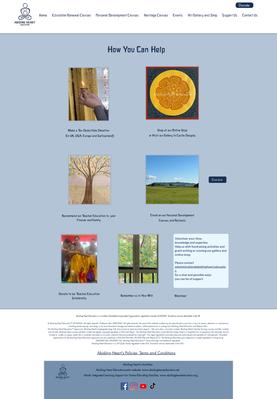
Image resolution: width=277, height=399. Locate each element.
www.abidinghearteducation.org (179, 375)
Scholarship (79, 298)
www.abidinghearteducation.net (160, 370)
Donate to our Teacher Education (79, 294)
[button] (72, 15)
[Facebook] (124, 386)
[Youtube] (143, 386)
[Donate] (244, 5)
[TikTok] (152, 386)
